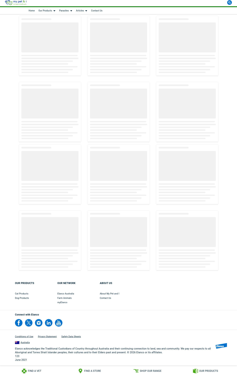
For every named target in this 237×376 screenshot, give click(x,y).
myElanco (62, 304)
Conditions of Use (24, 338)
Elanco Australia (65, 295)
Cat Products (21, 295)
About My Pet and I (109, 295)
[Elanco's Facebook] (18, 324)
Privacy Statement (47, 338)
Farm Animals (64, 299)
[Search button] (229, 4)
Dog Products (22, 299)
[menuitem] (32, 12)
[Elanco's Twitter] (28, 324)
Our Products (45, 12)
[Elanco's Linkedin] (48, 324)
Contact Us (97, 12)
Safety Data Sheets (71, 338)
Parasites (64, 12)
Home (32, 12)
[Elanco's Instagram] (38, 324)
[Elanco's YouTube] (58, 324)
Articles (80, 12)
